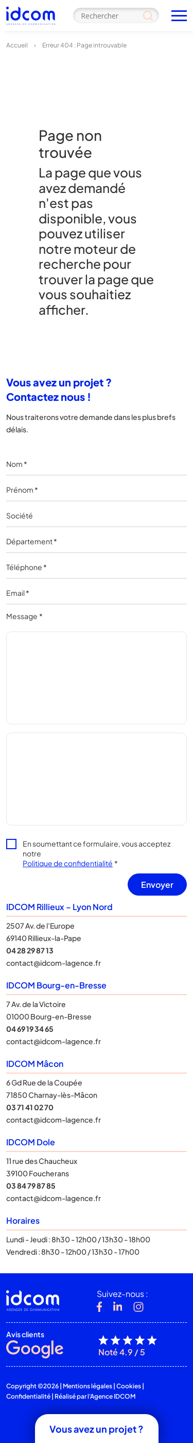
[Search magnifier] (148, 15)
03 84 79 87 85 (31, 1185)
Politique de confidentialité (68, 863)
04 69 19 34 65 (30, 1028)
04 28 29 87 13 (30, 950)
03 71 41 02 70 (30, 1107)
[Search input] (116, 15)
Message (24, 616)
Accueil (17, 45)
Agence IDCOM (112, 1396)
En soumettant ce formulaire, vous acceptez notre (96, 853)
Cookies (128, 1386)
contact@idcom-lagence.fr (53, 962)
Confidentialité (28, 1396)
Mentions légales (87, 1386)
